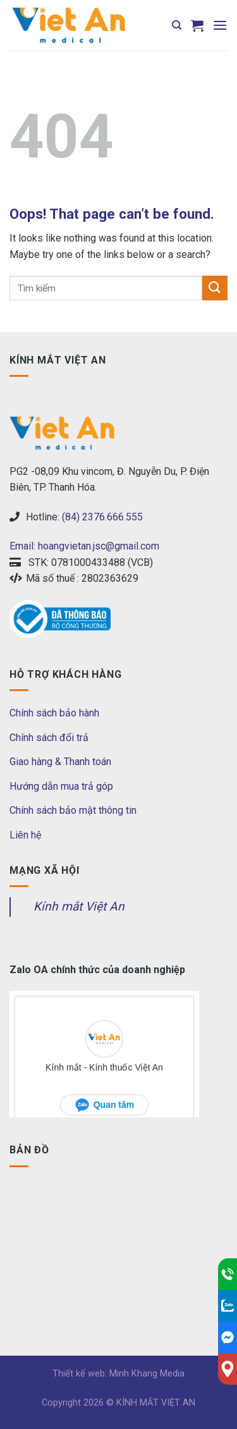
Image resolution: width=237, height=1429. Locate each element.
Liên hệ (25, 835)
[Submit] (215, 288)
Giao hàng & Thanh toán (60, 762)
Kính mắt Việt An (79, 906)
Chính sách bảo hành (54, 713)
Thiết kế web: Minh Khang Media (118, 1373)
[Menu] (220, 24)
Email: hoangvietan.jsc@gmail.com (84, 546)
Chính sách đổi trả (48, 738)
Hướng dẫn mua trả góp (61, 786)
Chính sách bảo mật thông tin (73, 810)
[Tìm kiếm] (176, 25)
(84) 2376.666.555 (102, 517)
